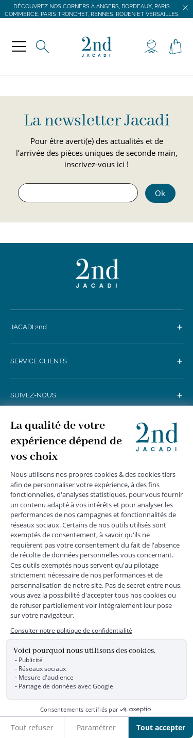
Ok (160, 193)
